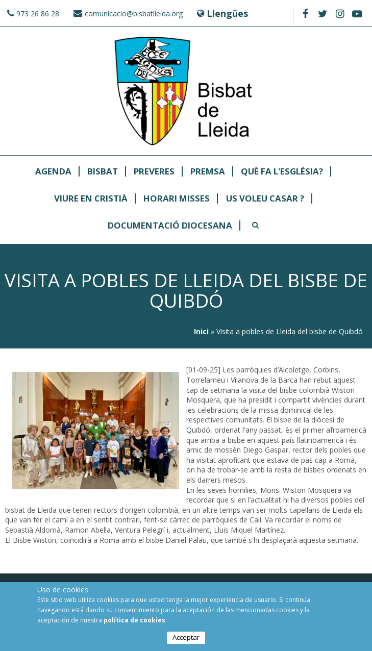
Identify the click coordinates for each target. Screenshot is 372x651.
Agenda (53, 171)
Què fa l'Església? (282, 171)
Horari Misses (176, 198)
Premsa (207, 171)
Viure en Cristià (91, 198)
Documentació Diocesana (170, 225)
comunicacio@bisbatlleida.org (134, 13)
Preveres (154, 171)
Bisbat (102, 171)
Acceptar (186, 637)
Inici (201, 331)
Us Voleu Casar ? (265, 198)
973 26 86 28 (37, 13)
